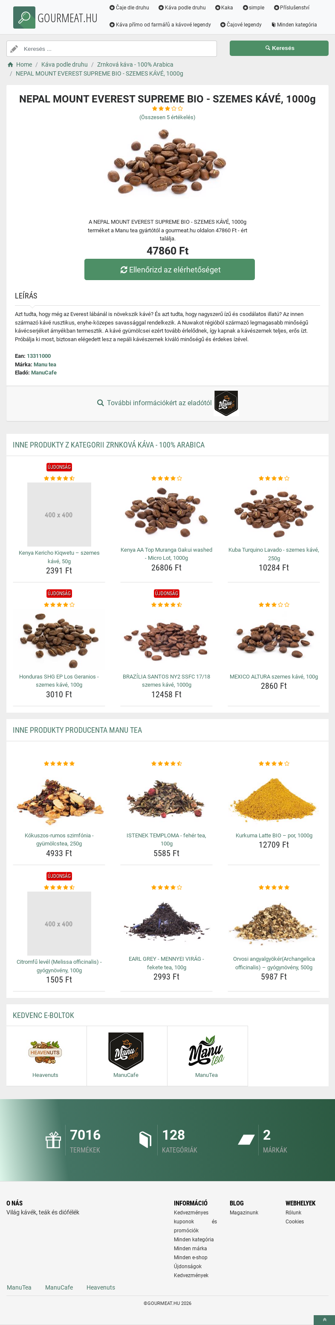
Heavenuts (101, 1287)
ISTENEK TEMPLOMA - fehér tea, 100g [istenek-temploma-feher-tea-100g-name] (166, 839)
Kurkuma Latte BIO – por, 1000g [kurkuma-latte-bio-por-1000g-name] (274, 835)
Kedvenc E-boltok (43, 1015)
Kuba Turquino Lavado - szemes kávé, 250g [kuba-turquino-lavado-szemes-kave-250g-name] (273, 554)
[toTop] (324, 1320)
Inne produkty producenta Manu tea (77, 729)
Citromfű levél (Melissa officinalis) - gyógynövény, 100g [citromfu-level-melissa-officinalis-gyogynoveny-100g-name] (59, 966)
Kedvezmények (191, 1275)
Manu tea (45, 364)
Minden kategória (294, 25)
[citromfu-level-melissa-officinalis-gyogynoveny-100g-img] (59, 924)
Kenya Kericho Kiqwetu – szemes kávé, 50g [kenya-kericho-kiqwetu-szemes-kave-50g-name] (59, 557)
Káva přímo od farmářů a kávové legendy (160, 25)
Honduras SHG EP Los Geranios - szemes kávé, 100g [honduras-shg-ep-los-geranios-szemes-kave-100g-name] (59, 680)
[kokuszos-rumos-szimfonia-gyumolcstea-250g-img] (59, 798)
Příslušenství (291, 8)
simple (253, 8)
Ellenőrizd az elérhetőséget (169, 269)
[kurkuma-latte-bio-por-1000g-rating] (274, 764)
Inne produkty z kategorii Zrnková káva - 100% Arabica (109, 444)
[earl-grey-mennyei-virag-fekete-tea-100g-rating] (166, 887)
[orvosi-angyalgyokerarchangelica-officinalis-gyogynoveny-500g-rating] (274, 887)
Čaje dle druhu (129, 8)
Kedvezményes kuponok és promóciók (195, 1222)
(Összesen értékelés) (167, 117)
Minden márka (190, 1249)
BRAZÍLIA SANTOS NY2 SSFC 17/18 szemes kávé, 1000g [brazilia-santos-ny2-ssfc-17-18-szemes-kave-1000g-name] (166, 680)
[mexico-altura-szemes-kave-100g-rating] (274, 605)
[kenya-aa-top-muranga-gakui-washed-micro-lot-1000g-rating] (166, 478)
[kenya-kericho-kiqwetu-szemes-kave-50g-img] (59, 515)
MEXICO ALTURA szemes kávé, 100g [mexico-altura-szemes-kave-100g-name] (274, 676)
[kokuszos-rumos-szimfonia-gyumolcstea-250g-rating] (59, 764)
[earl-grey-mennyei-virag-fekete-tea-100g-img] (166, 922)
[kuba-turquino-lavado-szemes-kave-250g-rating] (274, 478)
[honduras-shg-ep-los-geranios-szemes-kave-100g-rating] (59, 605)
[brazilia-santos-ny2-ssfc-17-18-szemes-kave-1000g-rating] (166, 605)
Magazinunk (244, 1213)
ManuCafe (44, 372)
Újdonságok (188, 1266)
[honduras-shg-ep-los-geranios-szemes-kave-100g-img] (59, 639)
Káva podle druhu (182, 8)
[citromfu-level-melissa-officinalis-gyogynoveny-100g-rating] (59, 887)
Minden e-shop (191, 1258)
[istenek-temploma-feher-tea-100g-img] (166, 798)
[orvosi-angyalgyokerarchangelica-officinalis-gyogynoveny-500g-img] (274, 922)
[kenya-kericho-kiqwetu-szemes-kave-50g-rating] (59, 478)
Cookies (295, 1222)
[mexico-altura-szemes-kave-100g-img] (274, 639)
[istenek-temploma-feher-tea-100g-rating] (166, 764)
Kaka (224, 8)
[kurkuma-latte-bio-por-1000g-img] (274, 798)
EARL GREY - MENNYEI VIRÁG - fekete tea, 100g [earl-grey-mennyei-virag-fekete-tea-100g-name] (166, 963)
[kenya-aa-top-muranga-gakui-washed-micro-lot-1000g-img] (166, 513)
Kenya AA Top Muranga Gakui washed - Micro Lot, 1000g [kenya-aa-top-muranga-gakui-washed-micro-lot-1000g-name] (166, 554)
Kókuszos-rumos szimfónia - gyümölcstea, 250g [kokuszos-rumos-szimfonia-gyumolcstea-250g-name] (59, 839)
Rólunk (293, 1213)
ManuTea (19, 1287)
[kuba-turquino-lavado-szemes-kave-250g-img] (274, 513)
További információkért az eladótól (167, 403)
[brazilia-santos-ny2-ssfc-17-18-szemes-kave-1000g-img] (166, 639)
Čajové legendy (240, 25)
